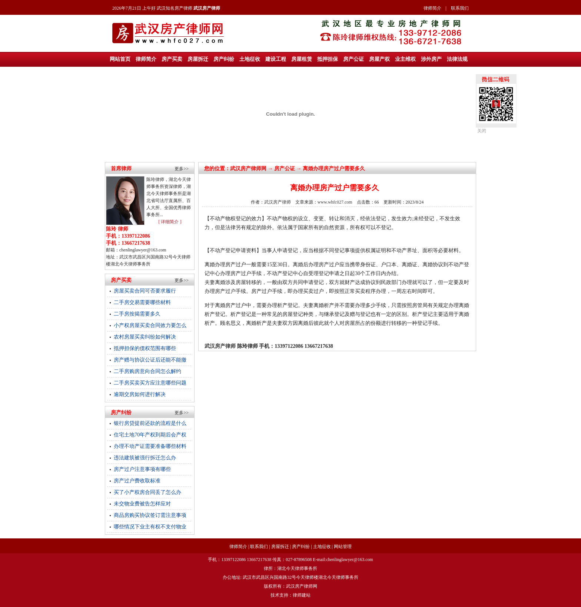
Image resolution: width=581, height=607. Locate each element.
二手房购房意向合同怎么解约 (147, 371)
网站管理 (343, 546)
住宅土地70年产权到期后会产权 (150, 435)
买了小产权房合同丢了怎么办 (147, 492)
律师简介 (432, 8)
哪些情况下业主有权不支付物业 (150, 527)
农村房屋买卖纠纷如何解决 (145, 337)
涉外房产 (431, 59)
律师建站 (302, 595)
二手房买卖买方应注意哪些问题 (150, 383)
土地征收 (249, 59)
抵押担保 (327, 59)
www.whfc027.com (335, 202)
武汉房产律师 (245, 168)
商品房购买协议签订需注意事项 (150, 515)
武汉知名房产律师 (174, 8)
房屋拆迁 (197, 59)
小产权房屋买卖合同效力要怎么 (150, 325)
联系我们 (460, 8)
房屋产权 (379, 59)
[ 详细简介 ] (169, 221)
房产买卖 (172, 59)
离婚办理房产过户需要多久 (334, 168)
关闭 (481, 130)
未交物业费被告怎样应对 (142, 504)
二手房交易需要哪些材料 (142, 302)
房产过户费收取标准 (137, 481)
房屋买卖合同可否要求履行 (145, 291)
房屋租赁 (301, 59)
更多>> (182, 168)
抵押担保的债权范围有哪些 (145, 348)
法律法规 (457, 59)
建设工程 (275, 59)
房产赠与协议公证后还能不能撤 (150, 360)
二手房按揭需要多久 (137, 314)
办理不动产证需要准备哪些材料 (150, 446)
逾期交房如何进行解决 (140, 394)
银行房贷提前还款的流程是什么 (150, 423)
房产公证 (353, 59)
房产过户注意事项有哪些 (142, 469)
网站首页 (120, 59)
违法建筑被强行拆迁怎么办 (145, 458)
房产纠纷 (223, 59)
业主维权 (405, 59)
